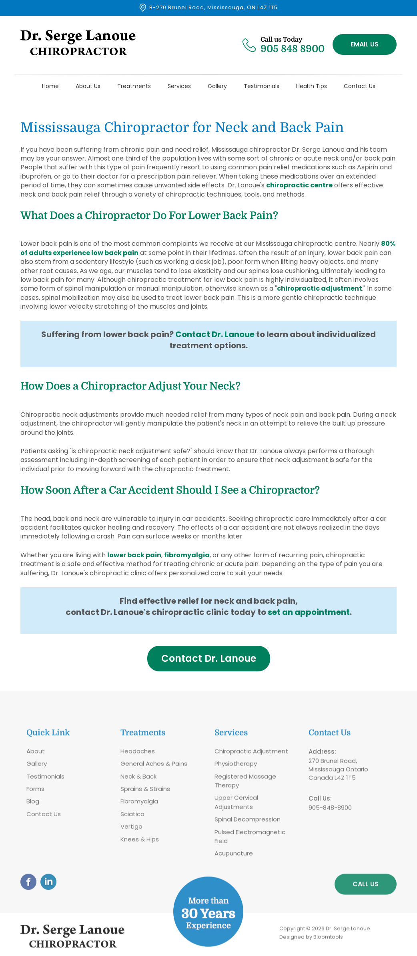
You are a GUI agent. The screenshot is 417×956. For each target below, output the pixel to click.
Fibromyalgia (139, 804)
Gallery (217, 86)
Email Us (365, 44)
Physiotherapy (236, 766)
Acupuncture (234, 856)
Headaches (137, 753)
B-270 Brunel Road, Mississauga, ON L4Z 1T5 (213, 7)
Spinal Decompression (248, 822)
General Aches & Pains (153, 766)
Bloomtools (328, 939)
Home (50, 86)
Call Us (366, 886)
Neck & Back (138, 779)
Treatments (134, 86)
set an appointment (309, 612)
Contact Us (359, 86)
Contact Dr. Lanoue (215, 334)
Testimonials (261, 86)
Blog (32, 804)
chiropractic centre (299, 185)
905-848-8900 (330, 810)
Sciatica (132, 816)
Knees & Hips (139, 842)
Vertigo (131, 829)
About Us (88, 86)
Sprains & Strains (145, 791)
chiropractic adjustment (319, 288)
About (35, 753)
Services (179, 86)
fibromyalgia (187, 555)
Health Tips (311, 86)
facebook (28, 884)
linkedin (48, 884)
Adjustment (269, 753)
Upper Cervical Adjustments (236, 804)
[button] (208, 658)
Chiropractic (233, 753)
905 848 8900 (293, 44)
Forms (35, 791)
